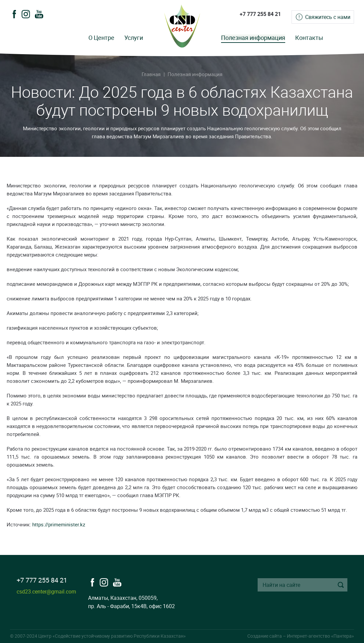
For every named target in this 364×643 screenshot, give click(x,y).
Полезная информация (253, 38)
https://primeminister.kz (58, 524)
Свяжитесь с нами (327, 17)
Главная (151, 74)
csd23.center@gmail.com (46, 591)
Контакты (309, 38)
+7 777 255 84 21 (260, 14)
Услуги (133, 38)
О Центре (101, 38)
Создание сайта (264, 636)
